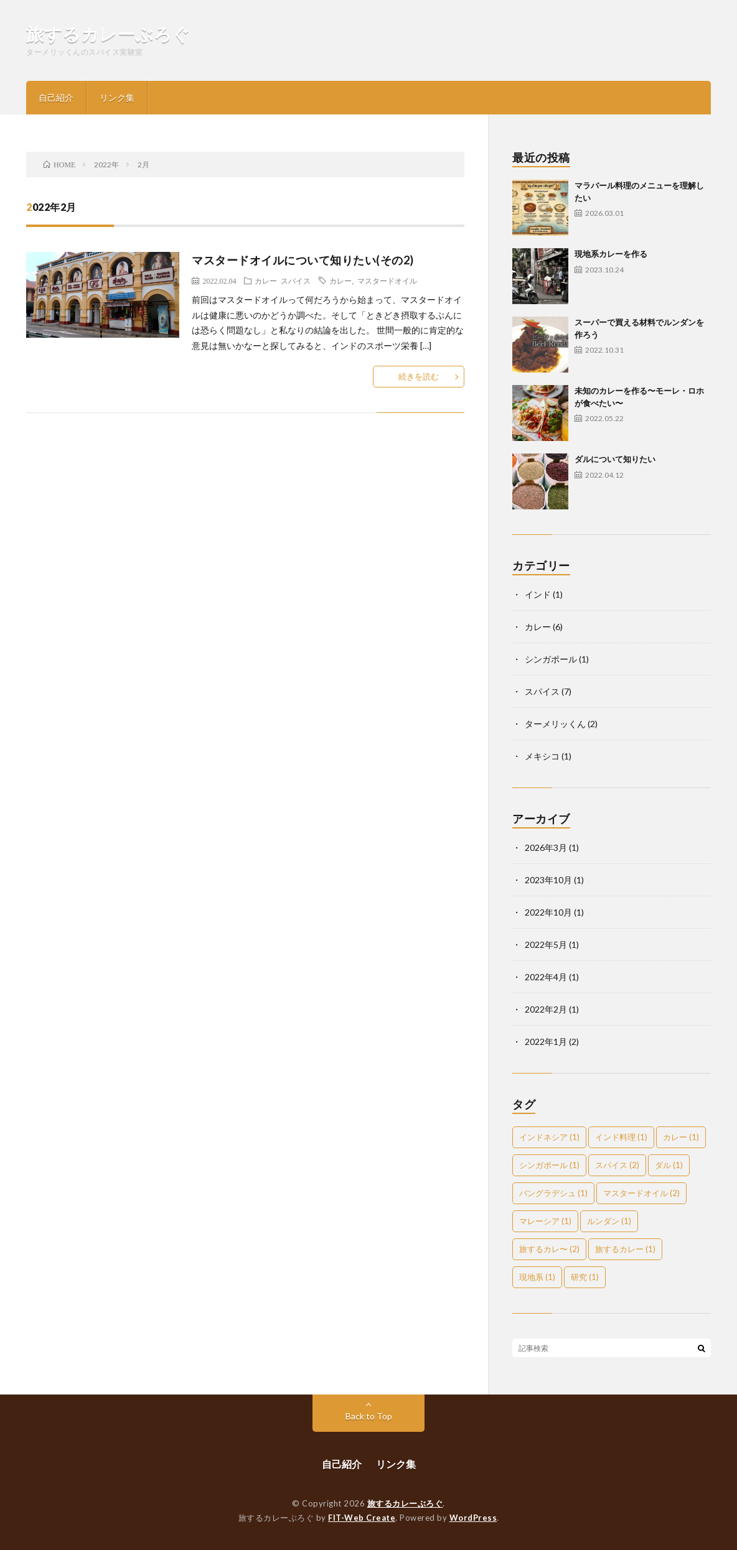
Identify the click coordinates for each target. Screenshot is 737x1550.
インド (538, 594)
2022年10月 (548, 912)
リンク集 (117, 97)
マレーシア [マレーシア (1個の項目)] (545, 1221)
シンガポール (551, 659)
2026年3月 (546, 847)
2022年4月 (546, 977)
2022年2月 (546, 1009)
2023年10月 (548, 880)
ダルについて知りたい (615, 459)
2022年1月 (546, 1041)
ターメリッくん (555, 723)
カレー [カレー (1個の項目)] (681, 1137)
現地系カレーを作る (611, 254)
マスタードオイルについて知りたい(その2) (303, 260)
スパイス (296, 280)
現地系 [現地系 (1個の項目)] (537, 1277)
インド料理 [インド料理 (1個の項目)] (621, 1137)
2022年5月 (546, 944)
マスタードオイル (387, 280)
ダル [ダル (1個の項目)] (669, 1165)
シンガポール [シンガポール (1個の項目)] (549, 1165)
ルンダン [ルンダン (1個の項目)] (609, 1221)
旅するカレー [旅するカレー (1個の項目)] (625, 1249)
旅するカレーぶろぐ (108, 33)
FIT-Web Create (361, 1518)
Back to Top (368, 1416)
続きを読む (418, 376)
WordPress (473, 1518)
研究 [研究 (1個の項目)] (585, 1277)
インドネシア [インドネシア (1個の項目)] (549, 1137)
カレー (266, 280)
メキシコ (542, 756)
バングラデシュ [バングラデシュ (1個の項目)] (553, 1193)
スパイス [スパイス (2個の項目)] (617, 1165)
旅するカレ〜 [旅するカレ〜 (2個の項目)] (549, 1249)
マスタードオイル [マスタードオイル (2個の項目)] (641, 1193)
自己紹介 (56, 97)
